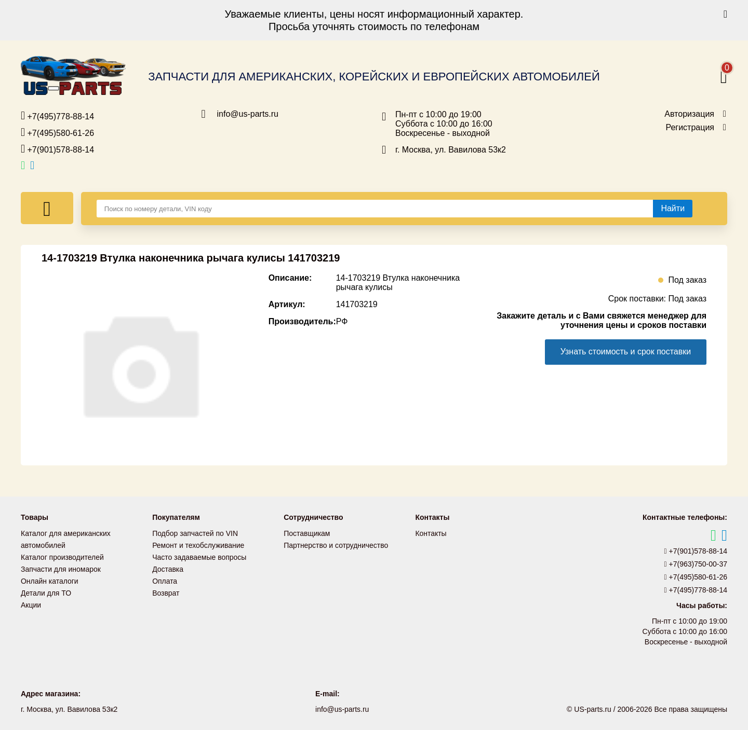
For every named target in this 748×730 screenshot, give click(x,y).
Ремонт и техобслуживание (198, 545)
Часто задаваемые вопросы (199, 556)
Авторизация (689, 114)
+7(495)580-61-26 (57, 132)
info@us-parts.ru (248, 114)
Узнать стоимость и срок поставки (625, 351)
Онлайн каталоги (49, 579)
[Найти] (672, 208)
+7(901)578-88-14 (57, 149)
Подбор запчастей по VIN (195, 533)
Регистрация (689, 127)
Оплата (164, 579)
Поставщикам (307, 533)
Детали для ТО (46, 590)
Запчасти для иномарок (61, 567)
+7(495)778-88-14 (57, 115)
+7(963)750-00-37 (696, 564)
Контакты (430, 533)
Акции (31, 602)
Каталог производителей (62, 556)
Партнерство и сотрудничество (336, 545)
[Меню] (47, 208)
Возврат (166, 590)
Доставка (167, 567)
